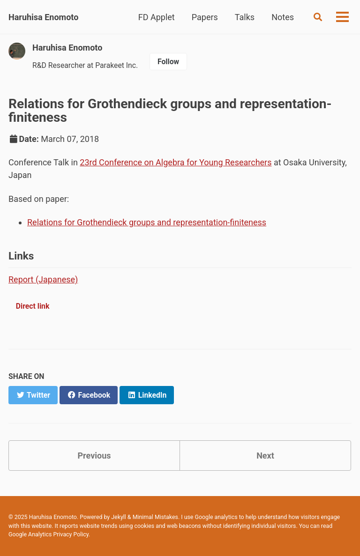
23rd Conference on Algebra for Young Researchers (175, 162)
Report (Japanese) (43, 279)
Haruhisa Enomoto (43, 17)
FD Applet (156, 17)
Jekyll (118, 517)
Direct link (33, 306)
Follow (168, 61)
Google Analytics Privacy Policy (48, 534)
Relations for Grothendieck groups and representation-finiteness (146, 222)
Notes (282, 17)
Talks (245, 17)
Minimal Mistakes (155, 517)
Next (265, 455)
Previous (94, 455)
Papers (205, 17)
